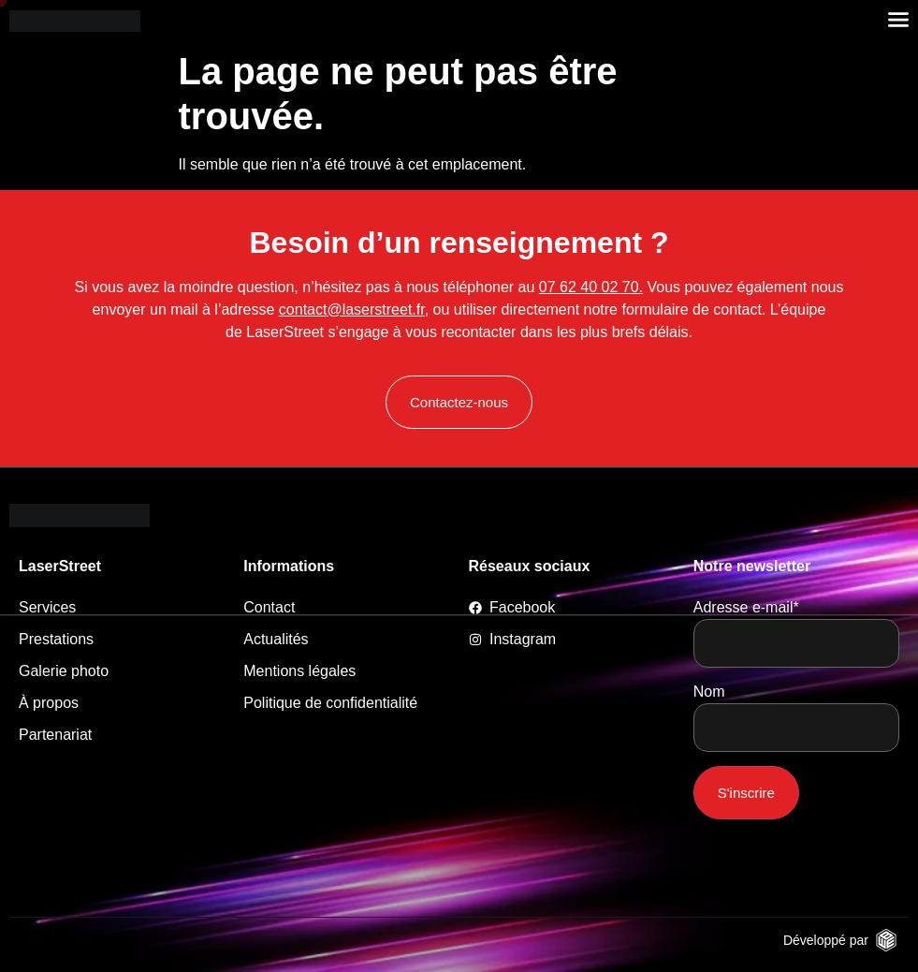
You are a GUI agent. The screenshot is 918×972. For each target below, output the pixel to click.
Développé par (825, 940)
